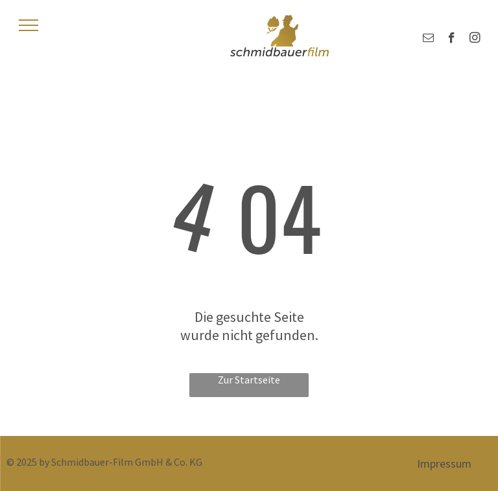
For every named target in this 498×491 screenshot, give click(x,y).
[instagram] (475, 39)
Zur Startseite (249, 379)
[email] (428, 39)
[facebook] (452, 39)
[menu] (28, 25)
